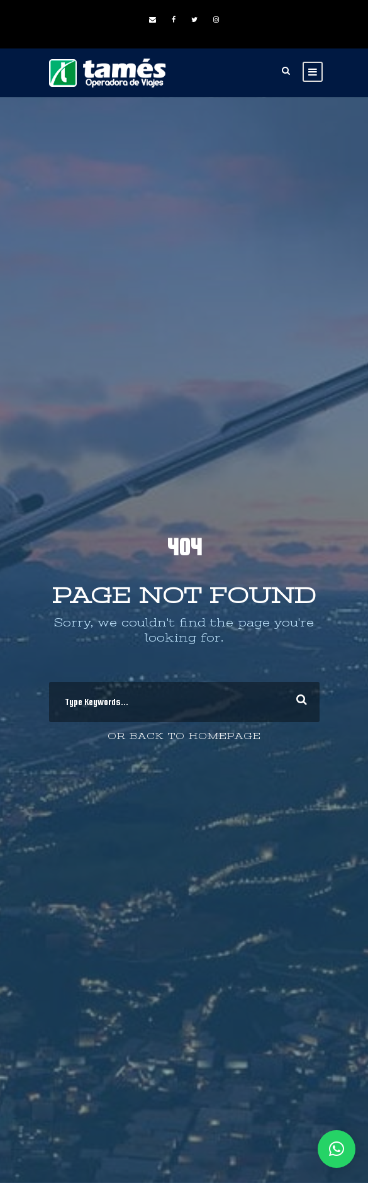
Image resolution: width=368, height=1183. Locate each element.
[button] (336, 1149)
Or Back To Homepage (184, 736)
